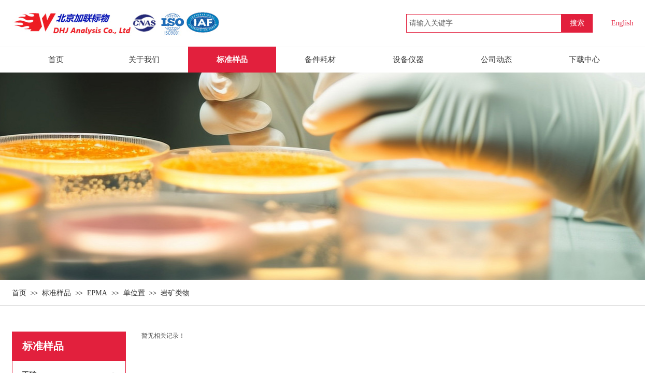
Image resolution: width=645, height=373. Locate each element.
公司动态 (496, 59)
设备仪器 (408, 59)
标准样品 (56, 293)
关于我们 (144, 59)
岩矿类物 (175, 293)
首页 (19, 293)
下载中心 (584, 59)
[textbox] (484, 23)
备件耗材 (320, 59)
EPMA (97, 293)
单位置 (134, 293)
